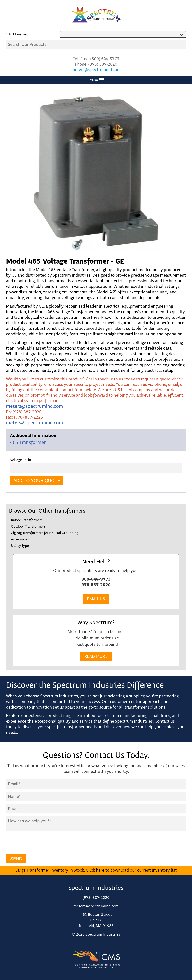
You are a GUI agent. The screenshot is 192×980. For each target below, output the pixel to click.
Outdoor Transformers (28, 526)
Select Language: (17, 34)
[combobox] (123, 34)
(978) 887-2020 (102, 64)
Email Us (96, 599)
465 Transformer (28, 443)
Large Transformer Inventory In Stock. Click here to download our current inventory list (96, 870)
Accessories (20, 539)
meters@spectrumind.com (96, 69)
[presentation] (36, 843)
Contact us (165, 721)
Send (16, 858)
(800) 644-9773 (104, 59)
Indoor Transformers (27, 520)
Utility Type (20, 546)
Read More (96, 656)
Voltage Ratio (20, 460)
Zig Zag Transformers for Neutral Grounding (44, 533)
